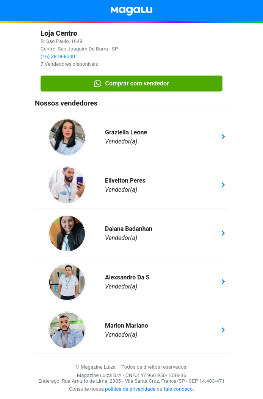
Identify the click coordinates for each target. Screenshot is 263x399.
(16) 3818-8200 (58, 56)
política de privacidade (130, 389)
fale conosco (178, 389)
